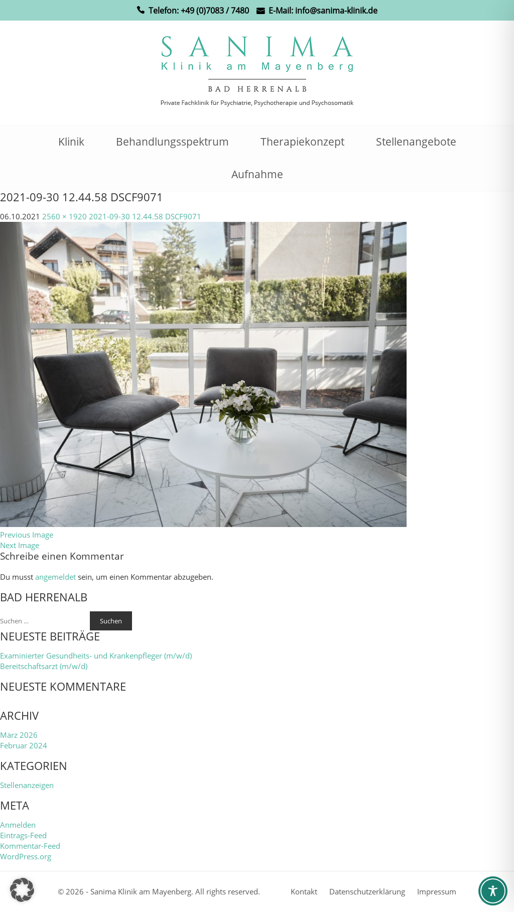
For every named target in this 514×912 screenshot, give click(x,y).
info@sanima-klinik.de (336, 10)
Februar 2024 (23, 745)
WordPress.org (25, 856)
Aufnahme (257, 174)
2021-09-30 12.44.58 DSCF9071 (145, 216)
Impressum (436, 891)
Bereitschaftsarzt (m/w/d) (43, 666)
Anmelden (18, 825)
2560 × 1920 (64, 216)
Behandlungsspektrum (172, 142)
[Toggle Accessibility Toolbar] (492, 890)
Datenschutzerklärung (367, 891)
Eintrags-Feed (23, 835)
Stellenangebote (416, 142)
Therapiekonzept (302, 142)
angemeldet (55, 577)
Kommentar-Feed (30, 846)
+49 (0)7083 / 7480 (215, 10)
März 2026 (19, 735)
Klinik (71, 142)
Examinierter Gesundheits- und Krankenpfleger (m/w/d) (96, 655)
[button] (22, 890)
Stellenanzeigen (27, 785)
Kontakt (304, 891)
